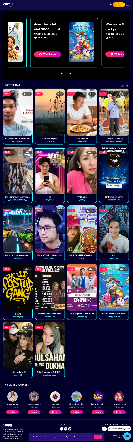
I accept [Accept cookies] (98, 437)
